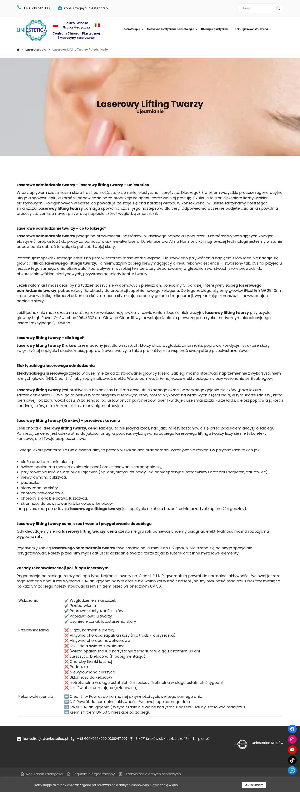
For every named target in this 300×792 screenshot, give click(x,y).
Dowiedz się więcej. (164, 785)
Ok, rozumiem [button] (254, 785)
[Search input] (258, 8)
